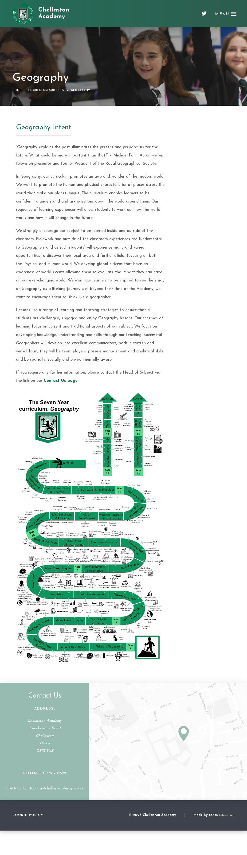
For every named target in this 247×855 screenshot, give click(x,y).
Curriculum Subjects (46, 90)
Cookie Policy (27, 815)
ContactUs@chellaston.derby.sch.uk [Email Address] (53, 788)
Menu (222, 14)
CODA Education (222, 815)
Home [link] (17, 90)
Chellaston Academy (53, 13)
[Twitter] (204, 15)
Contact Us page (61, 381)
